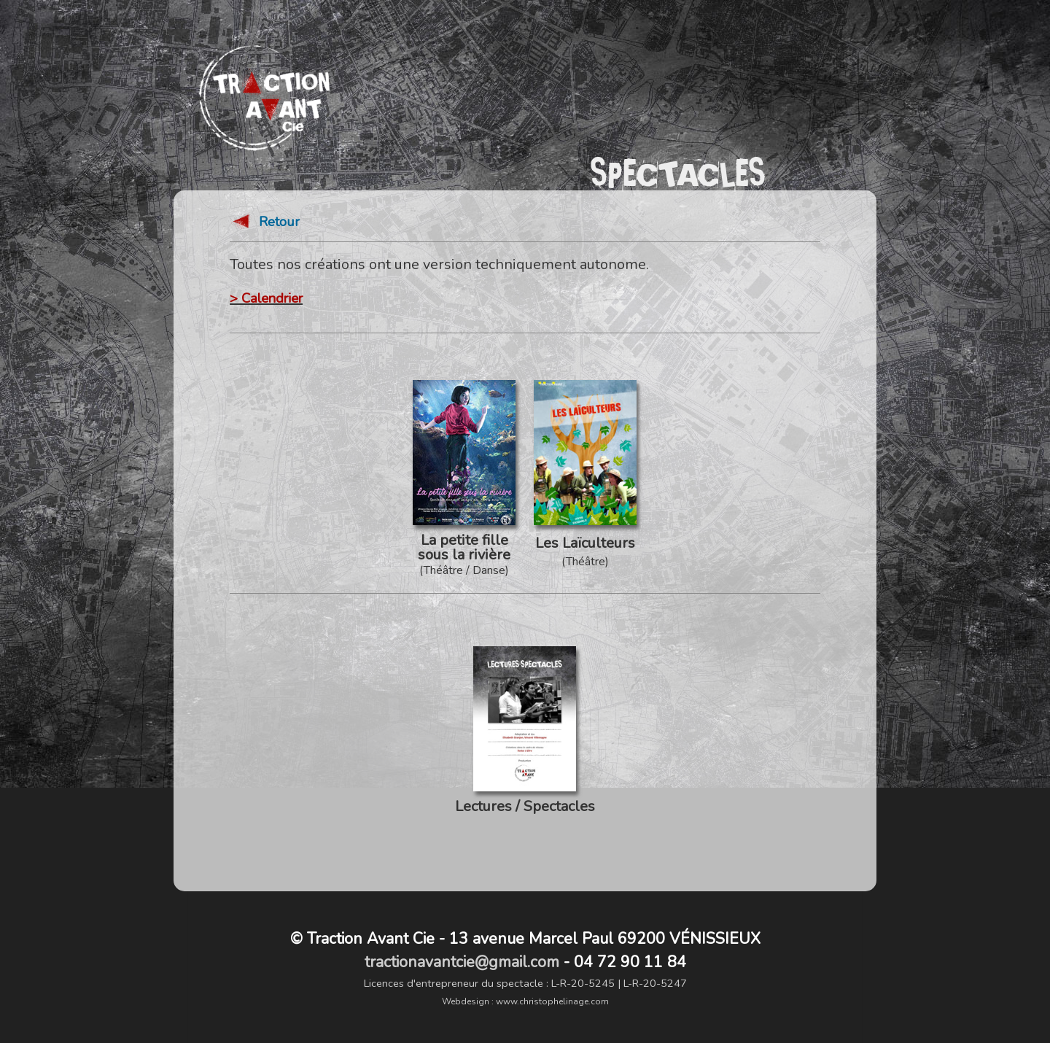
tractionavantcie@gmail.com (462, 962)
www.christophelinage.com (552, 1001)
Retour (265, 222)
